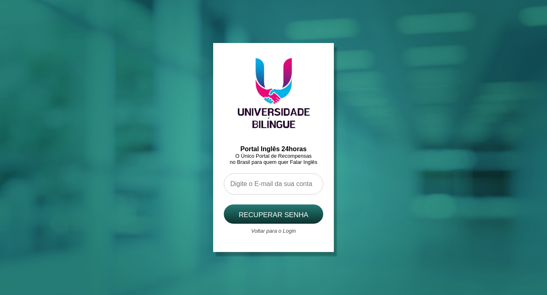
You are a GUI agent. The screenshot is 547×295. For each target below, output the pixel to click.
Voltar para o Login (273, 231)
